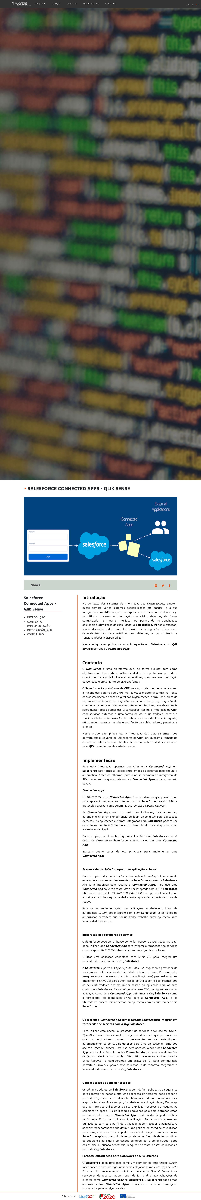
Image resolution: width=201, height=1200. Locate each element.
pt (197, 4)
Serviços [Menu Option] (56, 4)
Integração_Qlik (40, 630)
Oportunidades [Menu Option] (91, 4)
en (188, 4)
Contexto (34, 621)
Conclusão (35, 634)
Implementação (38, 626)
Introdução (36, 617)
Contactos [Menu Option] (111, 4)
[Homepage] (16, 4)
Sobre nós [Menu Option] (40, 4)
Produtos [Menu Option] (72, 4)
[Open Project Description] (109, 1196)
